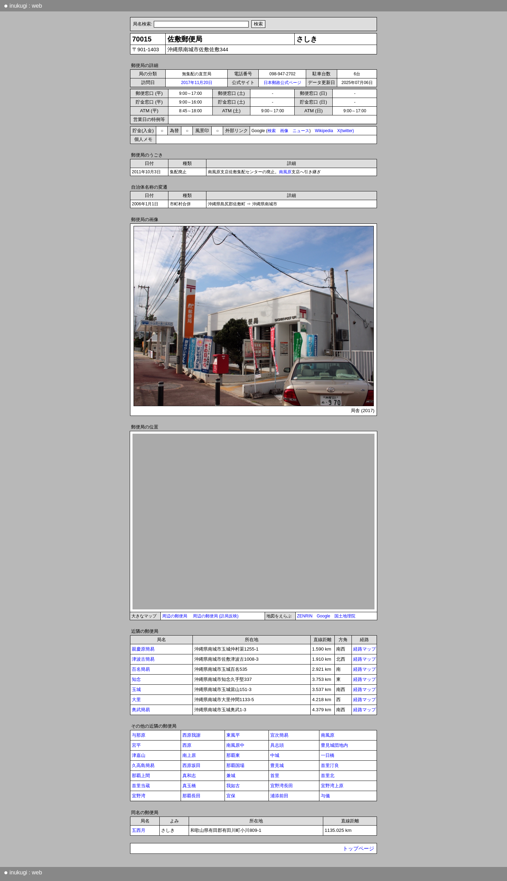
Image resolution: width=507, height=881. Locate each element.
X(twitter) (345, 130)
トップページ (358, 848)
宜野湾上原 (332, 785)
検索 (271, 130)
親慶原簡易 (143, 649)
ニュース (301, 130)
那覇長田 (191, 795)
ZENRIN (305, 616)
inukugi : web (23, 5)
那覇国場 (235, 765)
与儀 (325, 795)
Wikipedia (324, 130)
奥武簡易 (141, 709)
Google (323, 616)
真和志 (189, 775)
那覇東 (233, 755)
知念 (136, 679)
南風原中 (235, 745)
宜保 (230, 795)
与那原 (138, 735)
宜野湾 (138, 795)
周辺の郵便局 (174, 616)
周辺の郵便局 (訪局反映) (216, 616)
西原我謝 (191, 735)
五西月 (138, 830)
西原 (186, 745)
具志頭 (277, 745)
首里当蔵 (141, 785)
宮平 (136, 745)
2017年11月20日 (196, 82)
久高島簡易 (143, 765)
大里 (136, 699)
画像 (284, 130)
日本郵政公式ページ (282, 82)
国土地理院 (344, 616)
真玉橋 (189, 785)
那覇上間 (141, 775)
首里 (274, 775)
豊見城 (277, 765)
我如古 (233, 785)
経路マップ (364, 649)
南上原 (189, 755)
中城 (274, 755)
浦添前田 (279, 795)
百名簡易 (141, 669)
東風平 (233, 735)
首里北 (327, 775)
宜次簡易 (279, 735)
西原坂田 (191, 765)
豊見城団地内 (334, 745)
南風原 (285, 171)
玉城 (136, 689)
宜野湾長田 (281, 785)
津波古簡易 (143, 659)
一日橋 (327, 755)
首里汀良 (330, 765)
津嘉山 (138, 755)
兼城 (230, 775)
